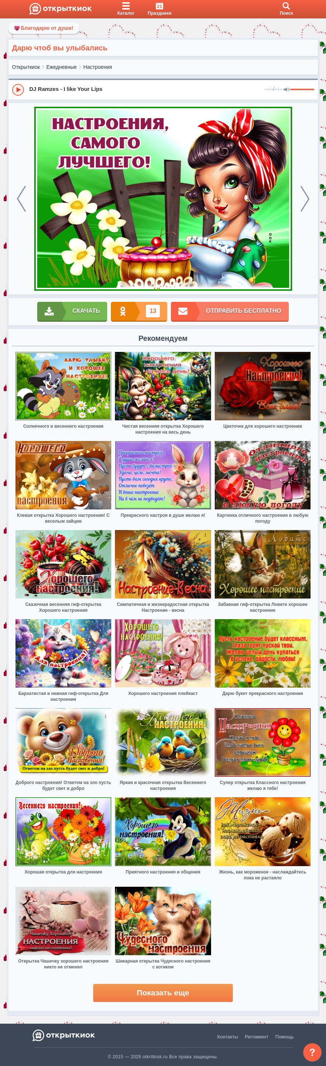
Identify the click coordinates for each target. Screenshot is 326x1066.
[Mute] (286, 89)
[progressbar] (302, 89)
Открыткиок (26, 67)
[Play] (18, 90)
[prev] (21, 199)
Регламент (257, 1036)
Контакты (227, 1036)
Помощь (284, 1036)
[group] (163, 89)
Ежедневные (61, 67)
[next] (305, 199)
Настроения (97, 67)
